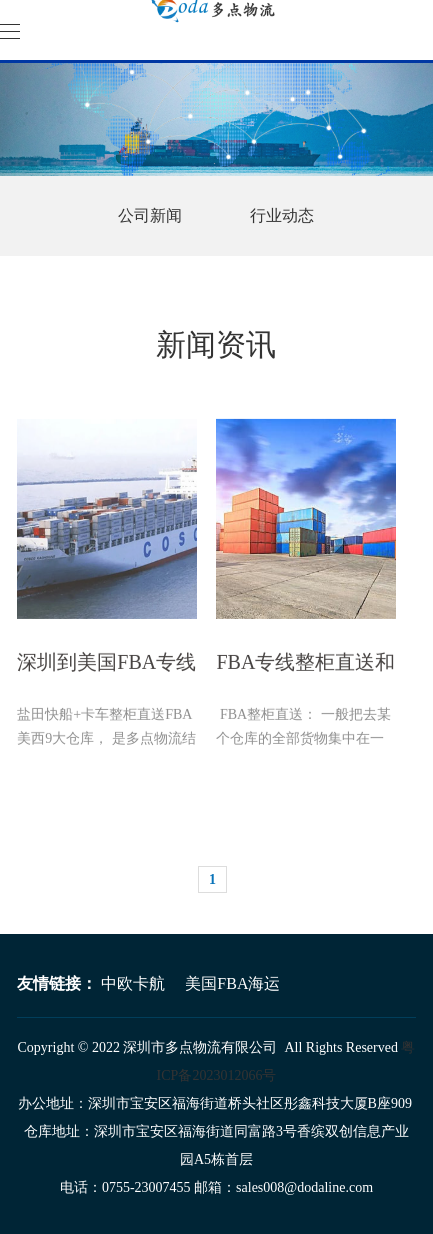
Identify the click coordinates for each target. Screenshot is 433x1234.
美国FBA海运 (232, 983)
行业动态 (282, 215)
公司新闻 (150, 215)
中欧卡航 (133, 983)
